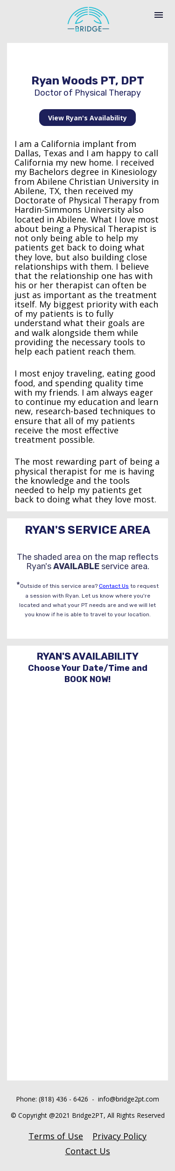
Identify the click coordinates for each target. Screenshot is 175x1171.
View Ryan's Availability (87, 117)
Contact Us (114, 586)
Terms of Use (55, 1136)
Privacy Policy (119, 1136)
